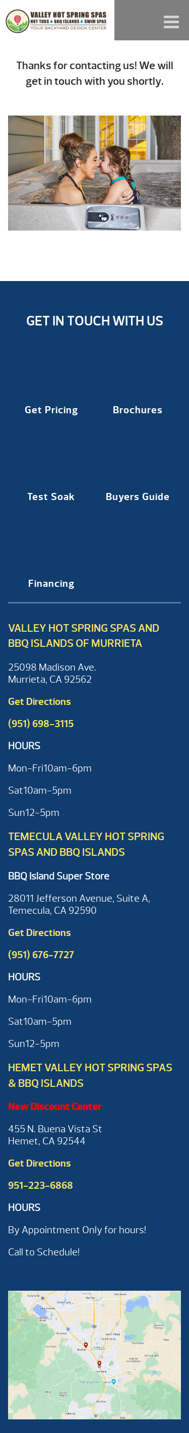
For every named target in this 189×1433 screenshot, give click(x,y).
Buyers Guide (138, 496)
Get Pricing (51, 410)
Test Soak (51, 496)
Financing (51, 583)
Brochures (138, 410)
